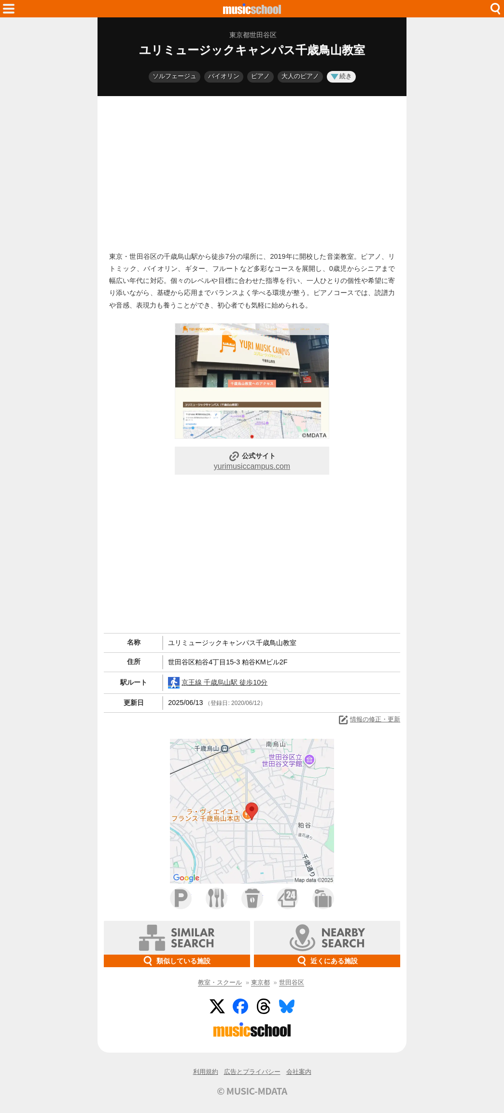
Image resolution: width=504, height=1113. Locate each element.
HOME (252, 8)
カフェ (252, 898)
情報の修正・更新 (368, 720)
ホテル (323, 898)
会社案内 (298, 1071)
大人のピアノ (300, 76)
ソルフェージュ (174, 76)
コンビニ (287, 898)
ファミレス (216, 898)
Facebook (240, 1006)
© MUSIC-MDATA (252, 1091)
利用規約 (205, 1071)
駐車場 (181, 898)
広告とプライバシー (252, 1071)
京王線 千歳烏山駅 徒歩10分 (217, 683)
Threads (263, 1006)
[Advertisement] (252, 171)
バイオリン (223, 76)
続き (341, 76)
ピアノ (260, 76)
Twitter (217, 1006)
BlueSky (286, 1006)
